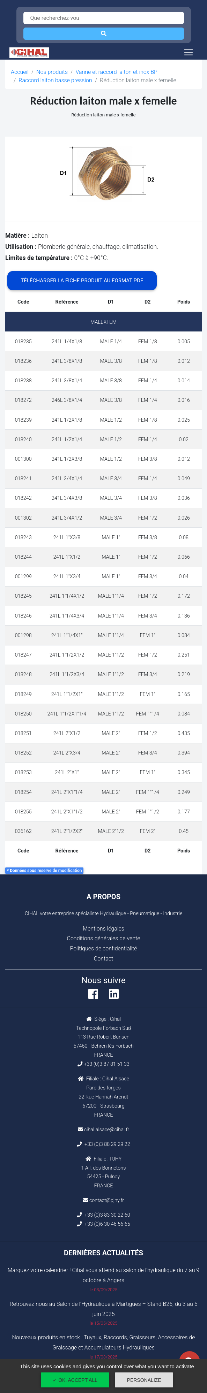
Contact (103, 958)
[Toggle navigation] (188, 52)
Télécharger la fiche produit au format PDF (82, 280)
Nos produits (52, 72)
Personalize (144, 1380)
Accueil (20, 72)
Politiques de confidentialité (103, 948)
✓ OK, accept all (75, 1380)
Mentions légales (103, 928)
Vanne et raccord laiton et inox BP (116, 72)
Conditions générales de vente (103, 938)
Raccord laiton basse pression (55, 80)
